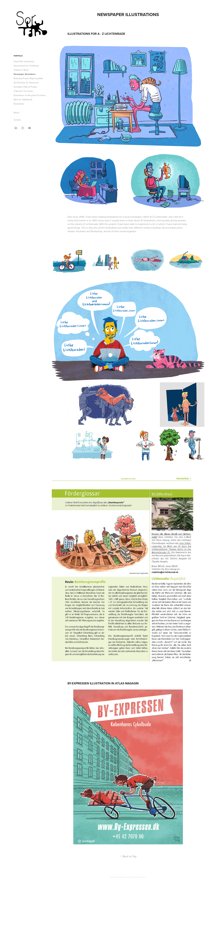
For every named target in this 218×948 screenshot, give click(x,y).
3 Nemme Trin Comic (23, 91)
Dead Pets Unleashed (24, 61)
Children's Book (21, 69)
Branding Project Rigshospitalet (28, 78)
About (16, 112)
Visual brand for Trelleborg (26, 65)
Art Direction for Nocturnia (26, 82)
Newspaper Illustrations (25, 74)
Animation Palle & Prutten (25, 86)
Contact (17, 119)
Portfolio (18, 56)
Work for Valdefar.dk (23, 99)
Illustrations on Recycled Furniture (30, 95)
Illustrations (19, 103)
